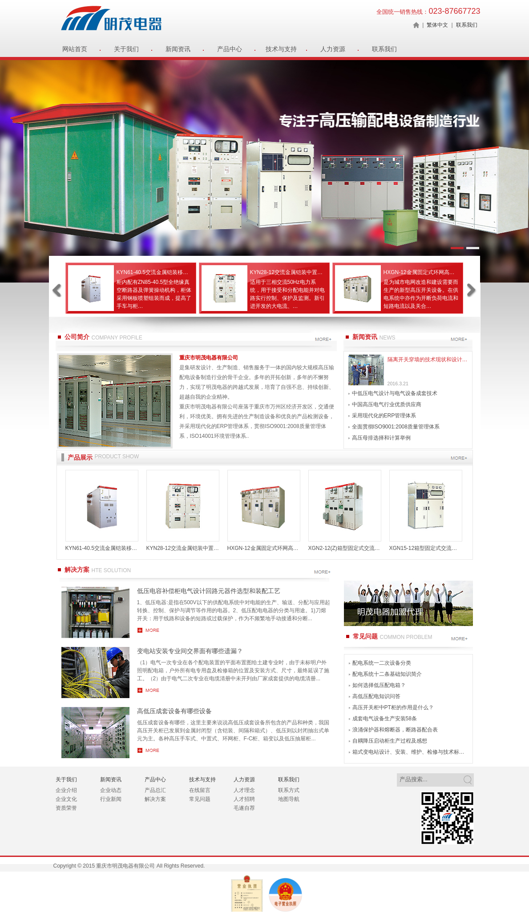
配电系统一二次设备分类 (381, 663)
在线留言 (199, 790)
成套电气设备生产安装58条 (384, 718)
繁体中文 (437, 25)
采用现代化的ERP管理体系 (384, 415)
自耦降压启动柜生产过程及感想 (389, 741)
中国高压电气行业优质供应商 (386, 404)
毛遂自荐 (244, 808)
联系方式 (288, 790)
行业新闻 (110, 799)
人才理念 (244, 790)
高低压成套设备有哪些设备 (174, 711)
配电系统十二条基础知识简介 (387, 674)
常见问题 (199, 799)
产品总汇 (155, 790)
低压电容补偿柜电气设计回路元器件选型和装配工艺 (208, 590)
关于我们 (126, 49)
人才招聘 (244, 799)
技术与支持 (281, 49)
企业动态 (110, 790)
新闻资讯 (178, 49)
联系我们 (466, 25)
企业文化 (66, 799)
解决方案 (155, 799)
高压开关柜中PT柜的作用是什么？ (393, 707)
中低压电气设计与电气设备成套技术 (394, 393)
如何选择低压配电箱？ (379, 685)
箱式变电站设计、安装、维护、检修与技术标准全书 (410, 752)
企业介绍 (66, 790)
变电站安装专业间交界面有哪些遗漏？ (190, 650)
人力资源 (332, 49)
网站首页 (74, 49)
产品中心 (229, 49)
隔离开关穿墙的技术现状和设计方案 (428, 359)
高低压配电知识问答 (376, 696)
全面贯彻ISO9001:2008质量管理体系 (396, 427)
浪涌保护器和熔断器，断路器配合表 (395, 730)
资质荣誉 (66, 808)
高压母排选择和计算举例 (381, 438)
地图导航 (288, 799)
